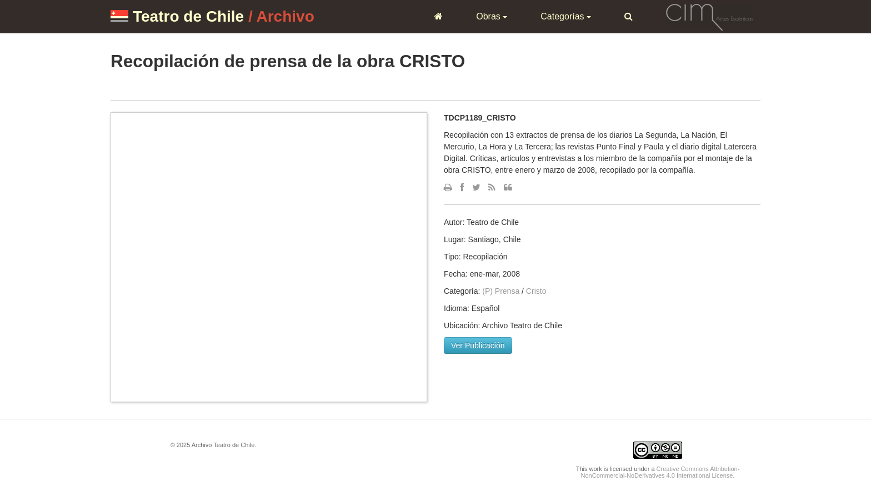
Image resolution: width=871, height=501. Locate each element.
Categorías (565, 16)
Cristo (536, 291)
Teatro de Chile (188, 16)
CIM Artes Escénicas (709, 16)
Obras (491, 16)
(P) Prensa (500, 291)
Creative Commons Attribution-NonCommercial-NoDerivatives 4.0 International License (660, 472)
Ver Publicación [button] (478, 345)
